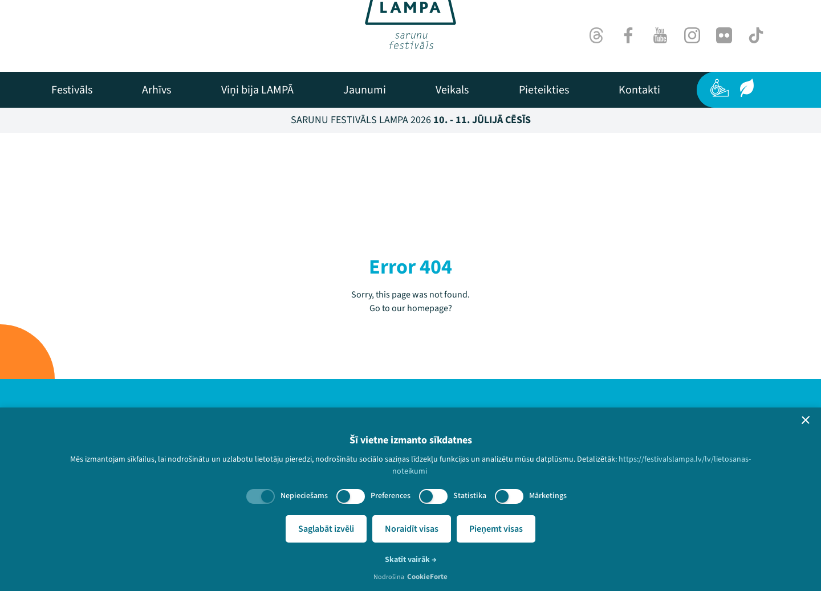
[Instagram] (692, 35)
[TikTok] (756, 35)
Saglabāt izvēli (326, 529)
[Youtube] (660, 35)
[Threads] (596, 35)
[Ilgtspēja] (747, 88)
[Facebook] (628, 35)
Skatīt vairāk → (411, 559)
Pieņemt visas (496, 529)
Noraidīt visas (411, 529)
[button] (805, 420)
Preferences (390, 496)
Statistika (469, 496)
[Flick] (724, 35)
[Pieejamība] (719, 88)
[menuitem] (71, 90)
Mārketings (548, 496)
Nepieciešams (304, 496)
